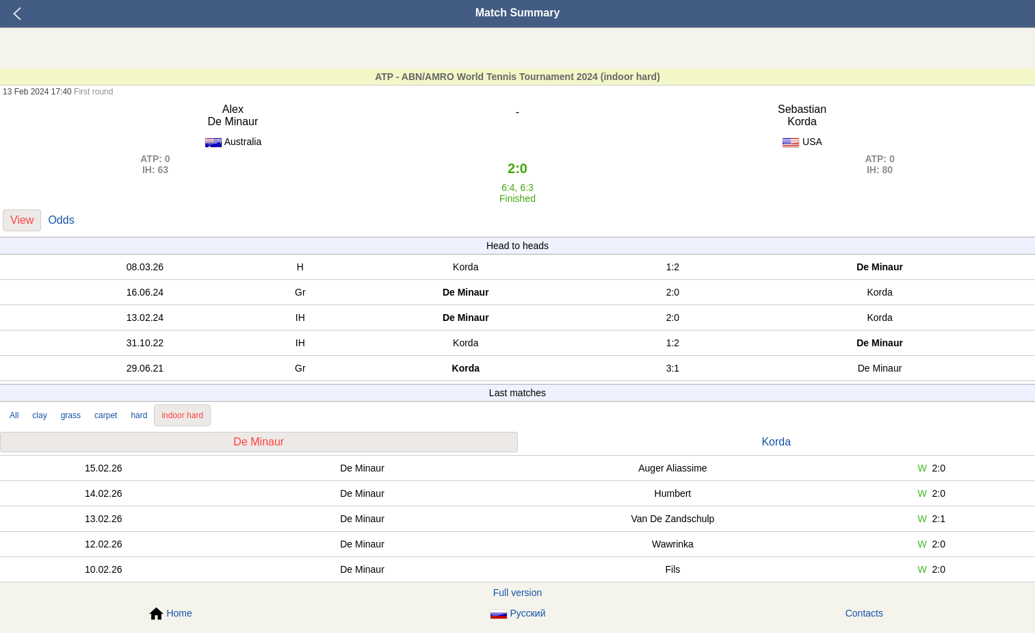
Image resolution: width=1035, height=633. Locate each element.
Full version (517, 592)
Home (170, 614)
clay (39, 415)
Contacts (864, 613)
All (14, 415)
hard (139, 415)
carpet (105, 415)
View (22, 220)
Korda (776, 442)
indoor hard (182, 415)
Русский (518, 613)
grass (71, 415)
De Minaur (258, 442)
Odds (61, 220)
